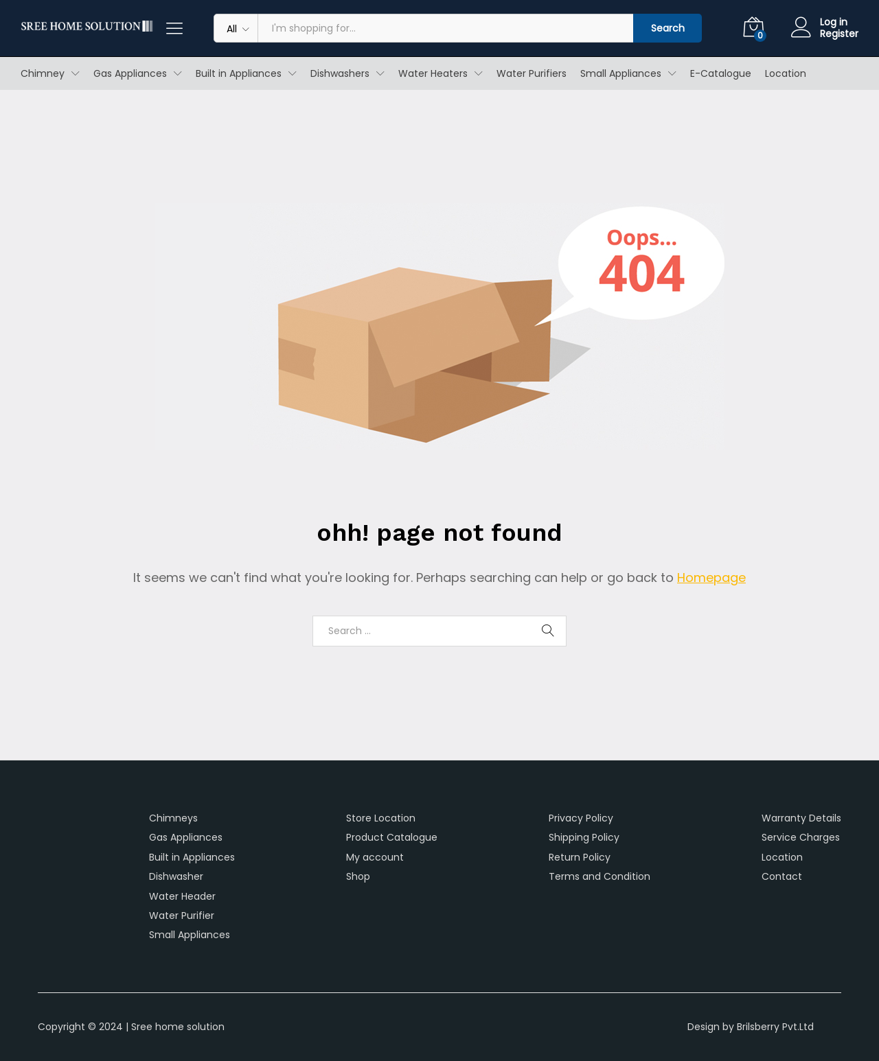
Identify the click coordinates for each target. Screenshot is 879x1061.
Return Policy (579, 857)
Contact (782, 876)
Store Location (380, 818)
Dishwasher (176, 876)
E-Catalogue (720, 73)
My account (375, 857)
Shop (358, 876)
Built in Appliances (192, 857)
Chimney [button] (43, 73)
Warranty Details (801, 818)
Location (785, 73)
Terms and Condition (599, 876)
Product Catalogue (391, 837)
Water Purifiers (531, 73)
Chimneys (173, 818)
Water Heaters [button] (433, 73)
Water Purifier (181, 915)
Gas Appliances (185, 837)
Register (839, 34)
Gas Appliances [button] (130, 73)
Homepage (711, 577)
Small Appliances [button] (620, 73)
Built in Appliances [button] (239, 73)
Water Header (182, 896)
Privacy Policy (581, 818)
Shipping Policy (584, 837)
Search (668, 28)
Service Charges (801, 837)
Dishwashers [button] (339, 73)
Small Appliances (189, 935)
